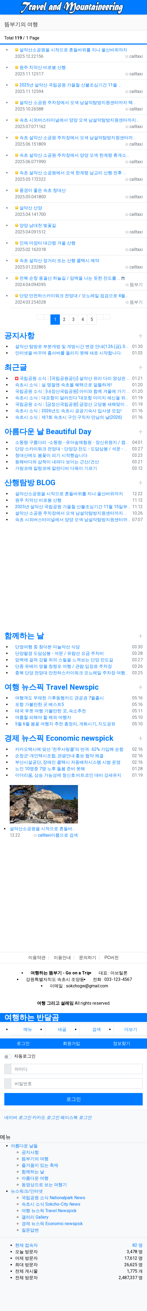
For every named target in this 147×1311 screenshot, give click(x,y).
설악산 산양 (28, 207)
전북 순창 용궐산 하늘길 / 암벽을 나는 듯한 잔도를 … (67, 278)
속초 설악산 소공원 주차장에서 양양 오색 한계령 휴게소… (72, 155)
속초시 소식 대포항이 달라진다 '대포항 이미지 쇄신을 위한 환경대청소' (72, 397)
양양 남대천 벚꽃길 (35, 225)
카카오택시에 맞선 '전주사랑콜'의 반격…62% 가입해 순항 (69, 749)
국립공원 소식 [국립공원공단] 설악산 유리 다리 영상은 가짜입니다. (72, 378)
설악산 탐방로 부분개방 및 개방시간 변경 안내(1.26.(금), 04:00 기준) (72, 346)
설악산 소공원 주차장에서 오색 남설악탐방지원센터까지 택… (75, 102)
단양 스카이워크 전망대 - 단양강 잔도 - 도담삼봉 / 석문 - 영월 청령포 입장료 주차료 (72, 448)
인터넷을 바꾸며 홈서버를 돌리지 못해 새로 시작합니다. (68, 353)
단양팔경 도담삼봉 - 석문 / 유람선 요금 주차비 (59, 653)
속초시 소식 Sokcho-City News (51, 1204)
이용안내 (62, 957)
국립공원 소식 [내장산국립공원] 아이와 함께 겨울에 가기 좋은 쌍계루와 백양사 (72, 391)
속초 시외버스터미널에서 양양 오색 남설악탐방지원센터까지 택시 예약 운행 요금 (72, 519)
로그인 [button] (23, 1043)
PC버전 (111, 957)
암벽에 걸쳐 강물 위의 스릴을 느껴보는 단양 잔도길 (64, 659)
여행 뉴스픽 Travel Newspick (49, 1210)
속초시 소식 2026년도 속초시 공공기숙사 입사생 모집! (68, 410)
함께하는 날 (24, 635)
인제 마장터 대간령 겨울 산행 (45, 243)
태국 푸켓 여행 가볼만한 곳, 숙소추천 (50, 710)
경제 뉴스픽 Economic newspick (58, 738)
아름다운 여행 (35, 1178)
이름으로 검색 (64, 835)
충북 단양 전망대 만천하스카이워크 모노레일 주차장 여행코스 (72, 672)
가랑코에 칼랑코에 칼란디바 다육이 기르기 (56, 468)
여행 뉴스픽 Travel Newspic (51, 687)
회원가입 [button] (71, 1043)
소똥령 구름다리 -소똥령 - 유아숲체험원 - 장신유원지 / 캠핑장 (72, 442)
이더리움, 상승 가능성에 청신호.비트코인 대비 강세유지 (68, 775)
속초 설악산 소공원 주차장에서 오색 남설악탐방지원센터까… (75, 137)
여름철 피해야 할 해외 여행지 (43, 717)
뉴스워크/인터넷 (27, 1191)
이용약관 (37, 957)
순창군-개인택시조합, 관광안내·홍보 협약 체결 (59, 755)
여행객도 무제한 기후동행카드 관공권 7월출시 (59, 697)
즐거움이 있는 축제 (40, 1165)
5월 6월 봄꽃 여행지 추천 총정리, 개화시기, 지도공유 (65, 723)
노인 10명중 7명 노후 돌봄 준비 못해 (50, 768)
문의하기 (87, 957)
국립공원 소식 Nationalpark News (53, 1197)
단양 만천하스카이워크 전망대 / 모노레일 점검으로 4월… (71, 295)
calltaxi (44, 835)
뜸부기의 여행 (35, 1158)
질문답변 (30, 1230)
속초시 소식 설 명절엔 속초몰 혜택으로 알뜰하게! (63, 384)
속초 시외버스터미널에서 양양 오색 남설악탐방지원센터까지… (77, 120)
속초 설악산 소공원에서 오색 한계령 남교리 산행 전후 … (70, 172)
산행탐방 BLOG (30, 482)
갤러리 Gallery (35, 1217)
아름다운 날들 (24, 1145)
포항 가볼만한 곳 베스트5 (39, 704)
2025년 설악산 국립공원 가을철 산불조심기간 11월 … (68, 85)
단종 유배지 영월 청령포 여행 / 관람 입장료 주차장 (63, 666)
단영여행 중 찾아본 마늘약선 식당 (47, 646)
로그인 (73, 1099)
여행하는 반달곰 (31, 1017)
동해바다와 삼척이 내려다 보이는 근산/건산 (57, 461)
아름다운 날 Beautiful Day (47, 431)
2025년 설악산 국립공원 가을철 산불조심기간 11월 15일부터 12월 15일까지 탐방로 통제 (72, 506)
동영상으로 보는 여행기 (44, 1184)
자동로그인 (25, 1056)
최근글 (15, 367)
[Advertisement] (56, 576)
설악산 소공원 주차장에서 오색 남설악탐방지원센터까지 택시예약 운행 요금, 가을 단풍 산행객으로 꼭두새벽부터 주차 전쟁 (72, 513)
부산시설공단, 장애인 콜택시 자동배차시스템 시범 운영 (68, 762)
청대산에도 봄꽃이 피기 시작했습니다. (51, 455)
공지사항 (19, 335)
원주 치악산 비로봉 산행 (40, 67)
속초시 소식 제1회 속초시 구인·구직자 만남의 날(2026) (68, 417)
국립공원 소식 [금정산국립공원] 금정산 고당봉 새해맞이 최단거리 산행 (72, 404)
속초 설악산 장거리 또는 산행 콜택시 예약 (57, 260)
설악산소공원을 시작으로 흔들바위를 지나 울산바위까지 (71, 49)
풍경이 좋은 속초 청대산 (40, 190)
